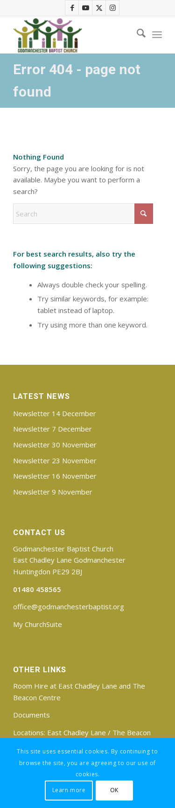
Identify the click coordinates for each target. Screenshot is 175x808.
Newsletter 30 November (55, 444)
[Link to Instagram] (113, 7)
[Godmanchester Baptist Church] (72, 34)
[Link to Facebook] (72, 7)
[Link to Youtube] (86, 7)
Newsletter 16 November (55, 476)
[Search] (136, 34)
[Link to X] (99, 7)
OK (114, 790)
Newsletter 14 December (54, 413)
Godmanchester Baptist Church (63, 548)
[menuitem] (136, 34)
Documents (31, 714)
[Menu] (157, 34)
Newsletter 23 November (55, 460)
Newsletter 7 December (52, 428)
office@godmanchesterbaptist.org (68, 606)
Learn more (69, 790)
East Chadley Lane (76, 732)
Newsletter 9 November (52, 491)
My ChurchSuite (37, 624)
